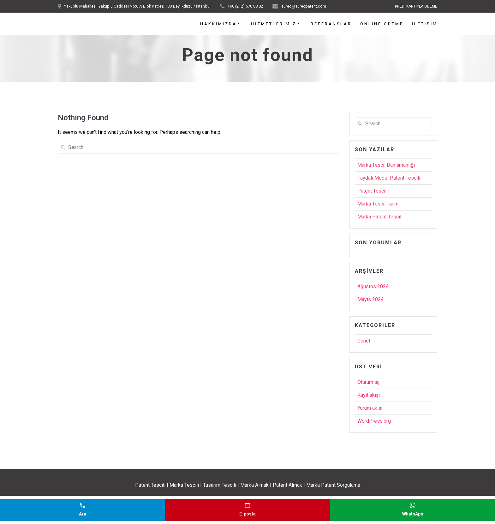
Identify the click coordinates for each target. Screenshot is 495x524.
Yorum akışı (369, 408)
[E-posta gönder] (247, 510)
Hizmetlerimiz (273, 24)
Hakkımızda (218, 24)
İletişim (425, 24)
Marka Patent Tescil (379, 217)
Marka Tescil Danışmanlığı (386, 165)
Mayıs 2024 (370, 299)
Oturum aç (368, 382)
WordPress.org (374, 421)
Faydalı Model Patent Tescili (388, 178)
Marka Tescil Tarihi (377, 204)
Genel (363, 341)
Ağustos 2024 (373, 286)
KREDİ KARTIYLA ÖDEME (416, 6)
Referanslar (331, 24)
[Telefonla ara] (82, 510)
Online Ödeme (381, 24)
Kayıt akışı (368, 395)
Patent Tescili (372, 191)
